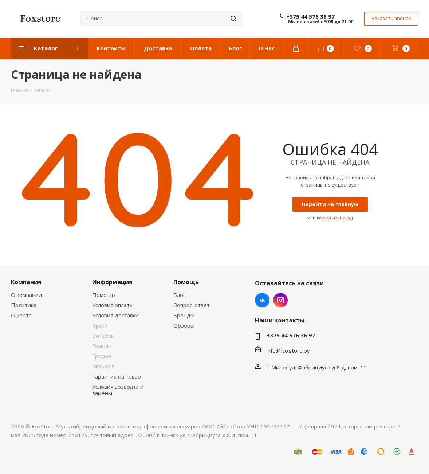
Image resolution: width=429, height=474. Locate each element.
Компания (26, 282)
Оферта (21, 315)
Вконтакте (262, 300)
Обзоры (183, 325)
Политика (23, 305)
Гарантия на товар (116, 376)
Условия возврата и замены (117, 390)
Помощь (103, 294)
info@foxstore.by (288, 350)
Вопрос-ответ (191, 305)
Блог (179, 294)
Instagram (280, 300)
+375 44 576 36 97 (310, 16)
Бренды (183, 315)
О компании (26, 294)
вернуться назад (335, 218)
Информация (112, 282)
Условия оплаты (113, 305)
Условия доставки (115, 315)
